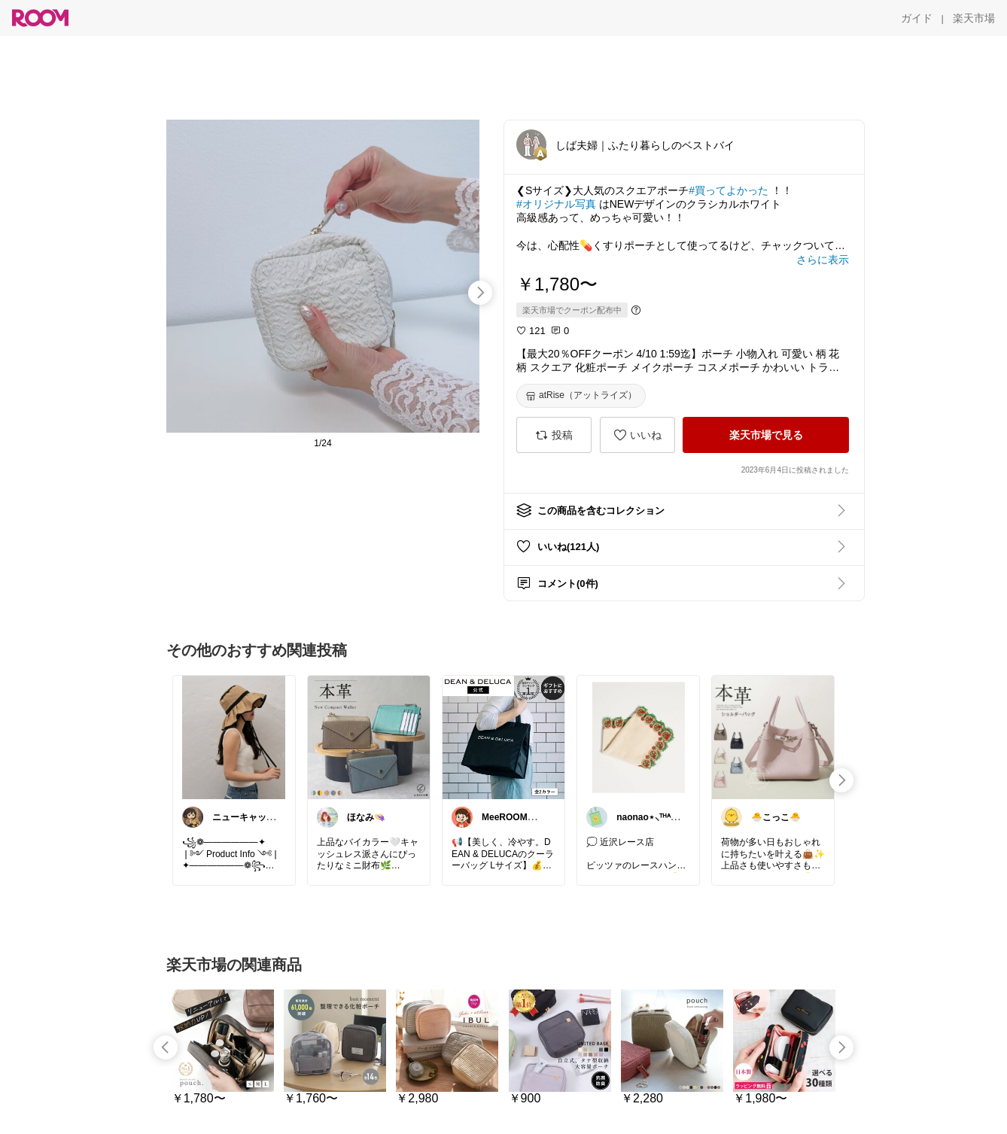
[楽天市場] (974, 18)
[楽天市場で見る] (766, 435)
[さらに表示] (822, 259)
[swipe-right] (480, 293)
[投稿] (554, 435)
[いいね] (637, 435)
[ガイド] (916, 18)
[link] (234, 737)
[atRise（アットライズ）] (581, 396)
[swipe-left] (166, 1047)
